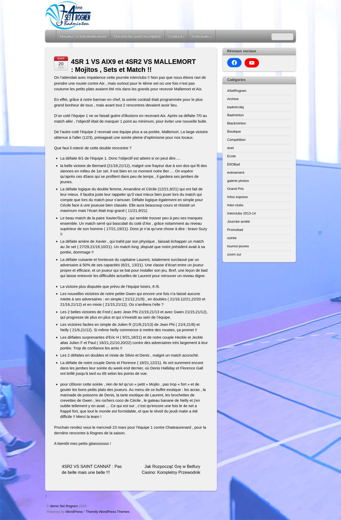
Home (51, 36)
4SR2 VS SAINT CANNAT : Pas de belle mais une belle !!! (92, 469)
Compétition (236, 140)
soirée (232, 238)
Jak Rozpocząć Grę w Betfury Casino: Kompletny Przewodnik (171, 469)
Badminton (235, 115)
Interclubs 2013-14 (241, 213)
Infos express (237, 197)
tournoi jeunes (238, 246)
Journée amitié (238, 221)
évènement (235, 172)
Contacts (176, 36)
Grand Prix (235, 189)
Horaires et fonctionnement (83, 36)
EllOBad (233, 164)
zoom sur (234, 254)
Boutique (234, 131)
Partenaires (202, 36)
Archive (233, 99)
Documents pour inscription (137, 36)
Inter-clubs (235, 205)
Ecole (231, 156)
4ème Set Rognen (64, 506)
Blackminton (236, 123)
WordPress (74, 512)
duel (230, 148)
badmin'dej (235, 107)
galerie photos (238, 181)
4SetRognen (236, 91)
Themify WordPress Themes (108, 512)
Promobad (235, 230)
